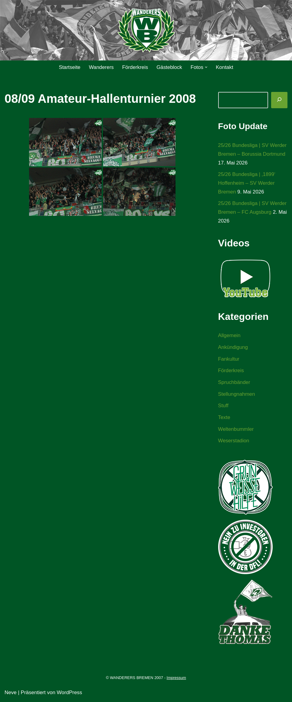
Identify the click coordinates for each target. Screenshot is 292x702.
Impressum (176, 679)
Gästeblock (169, 67)
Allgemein (229, 336)
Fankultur (229, 359)
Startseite (69, 67)
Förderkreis (135, 67)
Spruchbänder (234, 383)
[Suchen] (279, 100)
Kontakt (225, 67)
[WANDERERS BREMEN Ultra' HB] (146, 30)
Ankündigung (233, 348)
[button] (206, 67)
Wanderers (101, 67)
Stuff (223, 407)
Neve (11, 694)
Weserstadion (234, 442)
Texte (224, 418)
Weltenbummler (236, 430)
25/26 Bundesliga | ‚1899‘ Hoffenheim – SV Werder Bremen (247, 183)
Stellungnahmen (236, 395)
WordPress (69, 694)
